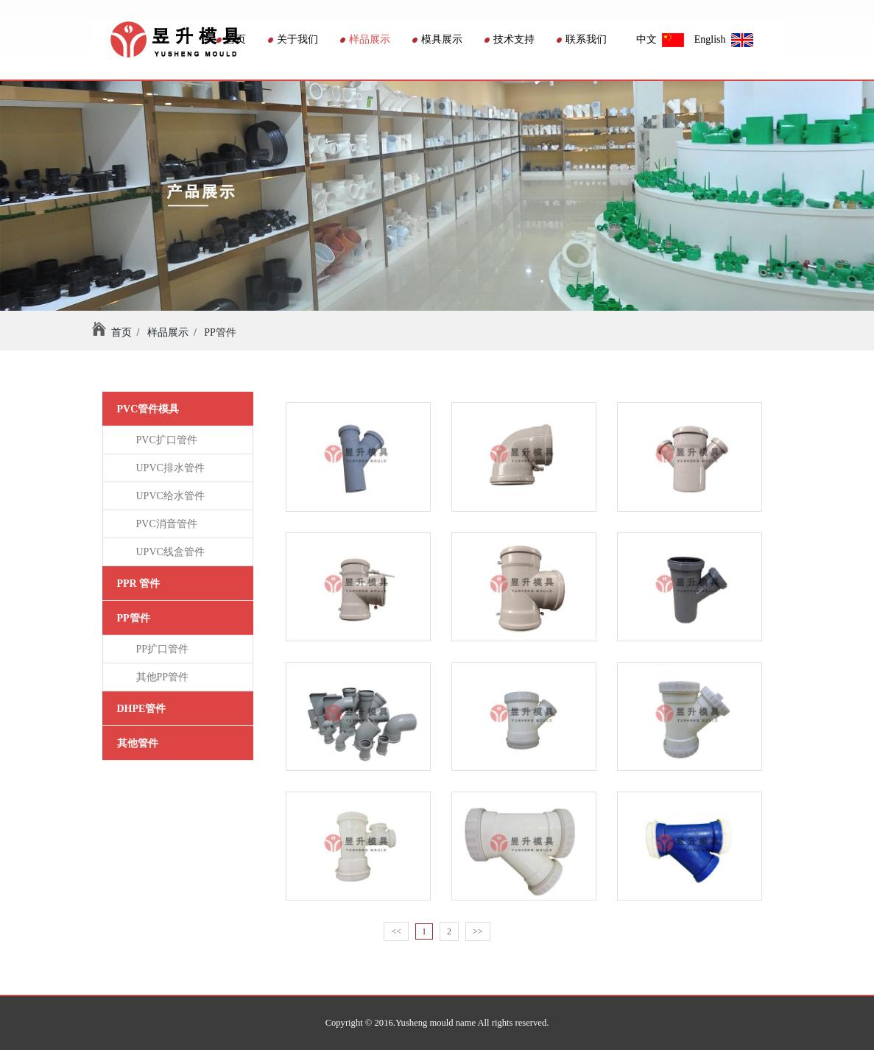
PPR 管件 (139, 583)
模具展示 (437, 39)
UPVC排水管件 (168, 467)
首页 (231, 39)
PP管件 (133, 618)
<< (396, 931)
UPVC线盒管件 (168, 551)
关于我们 (293, 39)
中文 (660, 39)
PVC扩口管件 (164, 439)
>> (478, 931)
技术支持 (509, 39)
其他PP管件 (160, 677)
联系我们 (582, 39)
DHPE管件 (141, 708)
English (723, 39)
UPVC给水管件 (168, 495)
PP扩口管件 (160, 649)
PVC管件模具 (148, 409)
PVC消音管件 (164, 523)
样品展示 (365, 39)
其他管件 (137, 743)
